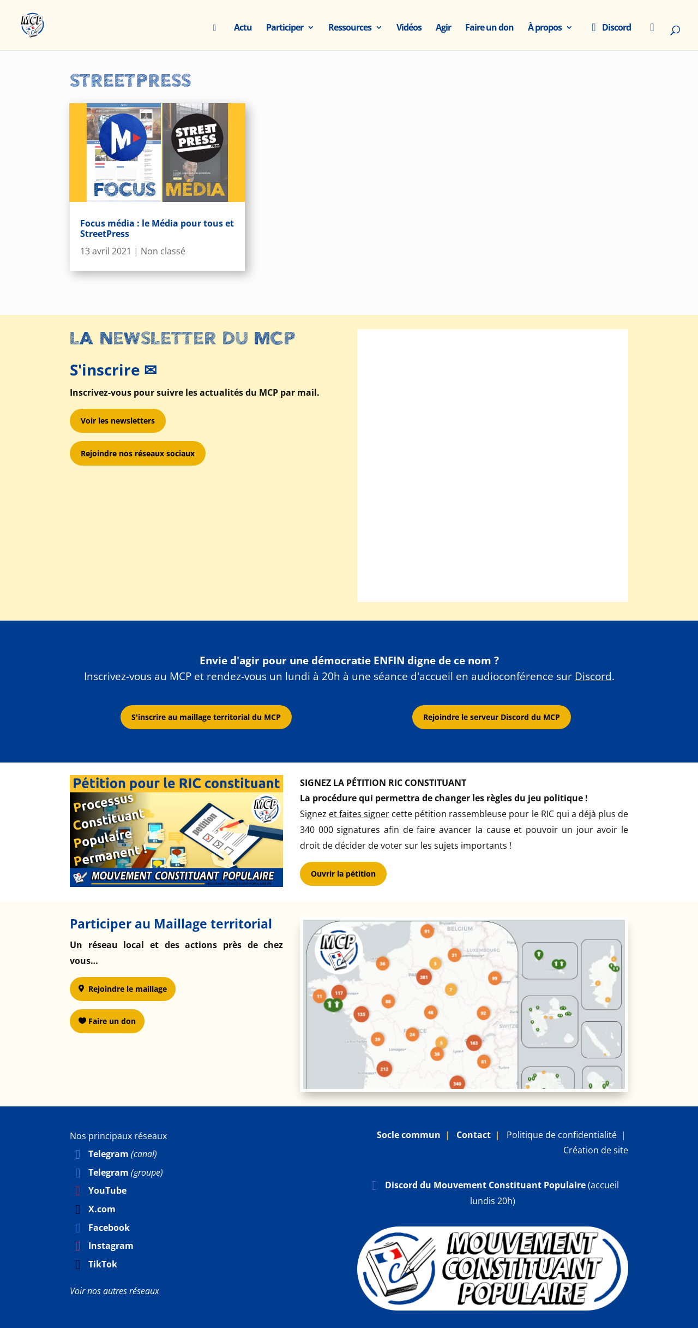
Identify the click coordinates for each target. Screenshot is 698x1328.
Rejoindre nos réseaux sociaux (138, 453)
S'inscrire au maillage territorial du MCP (206, 717)
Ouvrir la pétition (343, 873)
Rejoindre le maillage (127, 989)
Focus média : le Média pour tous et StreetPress (157, 228)
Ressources (349, 28)
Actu (243, 28)
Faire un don (489, 28)
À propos (545, 28)
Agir (443, 28)
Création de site (595, 1150)
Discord (609, 28)
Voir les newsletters (118, 420)
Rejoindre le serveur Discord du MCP (491, 717)
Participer (284, 28)
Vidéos (409, 28)
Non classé (163, 251)
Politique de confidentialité (562, 1135)
